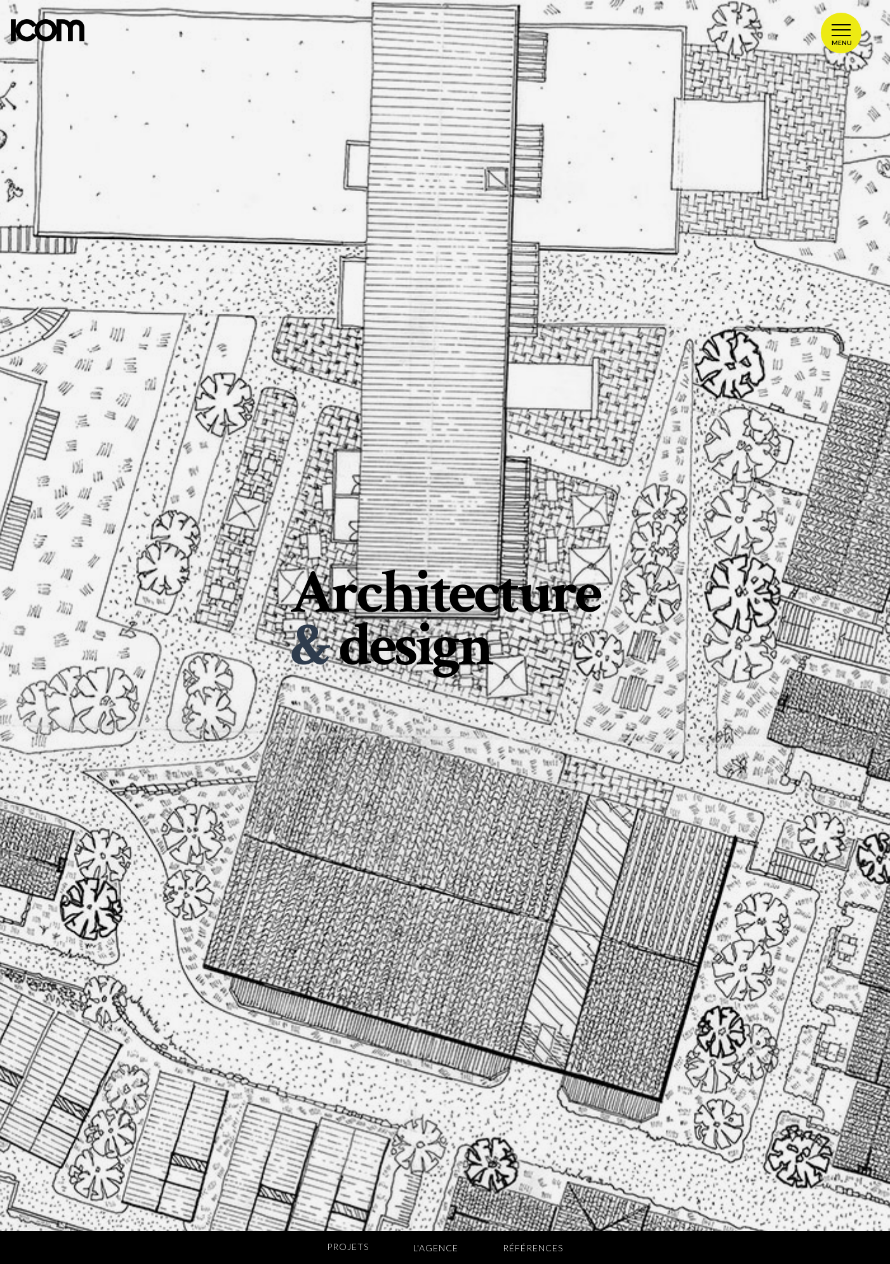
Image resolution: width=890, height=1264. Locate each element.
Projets (348, 1246)
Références (533, 1247)
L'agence (435, 1247)
